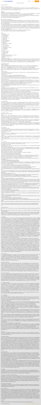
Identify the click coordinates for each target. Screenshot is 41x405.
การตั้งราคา (26, 403)
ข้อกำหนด (29, 403)
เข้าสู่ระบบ (32, 1)
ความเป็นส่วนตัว (33, 403)
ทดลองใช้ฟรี (37, 1)
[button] (29, 1)
